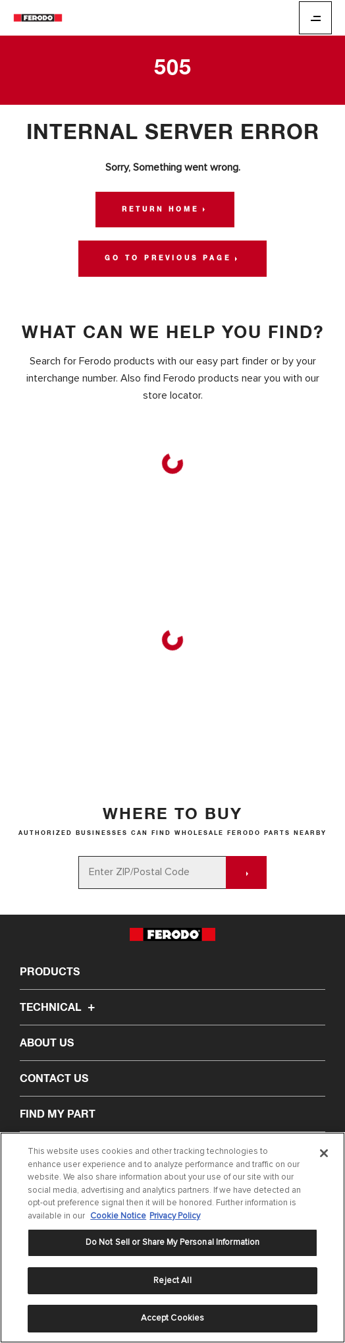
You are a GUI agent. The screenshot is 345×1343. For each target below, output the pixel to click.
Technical (59, 1007)
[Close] (323, 1153)
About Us (47, 1043)
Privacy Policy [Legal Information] (174, 1216)
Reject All (172, 1280)
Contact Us (54, 1078)
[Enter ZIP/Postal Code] (152, 872)
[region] (172, 1237)
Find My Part (57, 1114)
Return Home (160, 209)
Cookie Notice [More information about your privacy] (118, 1216)
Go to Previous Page (168, 258)
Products (50, 972)
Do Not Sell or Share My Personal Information (173, 1242)
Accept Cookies (173, 1318)
